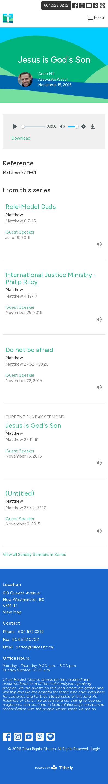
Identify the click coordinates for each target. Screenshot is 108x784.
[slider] (33, 126)
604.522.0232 (56, 5)
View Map (12, 612)
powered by (54, 768)
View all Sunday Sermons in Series (34, 554)
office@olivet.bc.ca (34, 647)
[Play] (15, 126)
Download (20, 138)
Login (95, 749)
